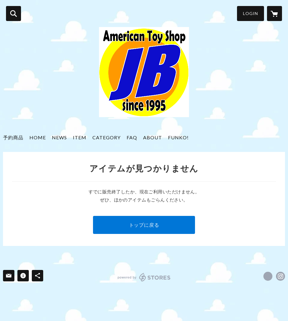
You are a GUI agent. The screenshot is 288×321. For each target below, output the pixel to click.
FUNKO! (178, 137)
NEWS (59, 137)
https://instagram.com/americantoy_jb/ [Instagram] (280, 276)
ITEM (79, 137)
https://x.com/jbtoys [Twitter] (267, 276)
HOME (37, 137)
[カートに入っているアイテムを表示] (274, 13)
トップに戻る (144, 225)
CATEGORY (106, 137)
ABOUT (152, 137)
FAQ (132, 137)
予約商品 (13, 137)
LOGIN (250, 13)
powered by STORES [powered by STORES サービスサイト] (144, 277)
